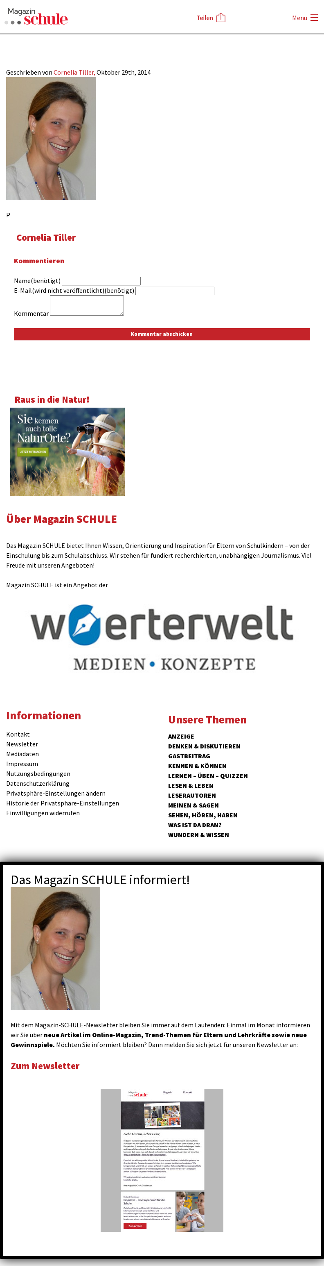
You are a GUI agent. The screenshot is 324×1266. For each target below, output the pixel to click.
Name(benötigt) (37, 280)
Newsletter (22, 744)
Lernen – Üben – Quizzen (208, 775)
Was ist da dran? (195, 825)
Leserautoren (192, 795)
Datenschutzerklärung (38, 783)
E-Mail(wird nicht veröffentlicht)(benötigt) (74, 290)
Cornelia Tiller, (75, 72)
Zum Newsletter (45, 1066)
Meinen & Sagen (193, 805)
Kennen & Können (197, 766)
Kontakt (18, 734)
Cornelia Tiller (46, 237)
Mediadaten (22, 754)
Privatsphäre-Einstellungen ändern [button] (56, 793)
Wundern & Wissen (198, 834)
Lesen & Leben (191, 785)
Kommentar (31, 313)
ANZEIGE (181, 736)
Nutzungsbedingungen (38, 773)
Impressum (22, 764)
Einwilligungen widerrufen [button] (43, 813)
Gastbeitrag (189, 756)
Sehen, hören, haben (203, 815)
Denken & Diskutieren (204, 746)
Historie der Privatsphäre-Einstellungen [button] (62, 803)
